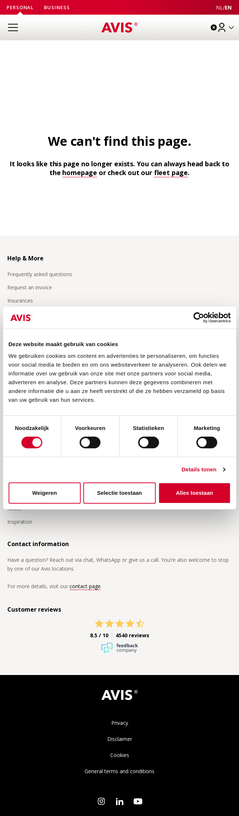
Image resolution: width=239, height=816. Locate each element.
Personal (20, 7)
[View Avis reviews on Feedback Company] (119, 629)
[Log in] (226, 27)
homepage (79, 172)
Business (57, 7)
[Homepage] (119, 27)
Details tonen (199, 469)
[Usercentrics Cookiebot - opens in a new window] (199, 317)
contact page (85, 586)
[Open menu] (13, 27)
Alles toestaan (194, 493)
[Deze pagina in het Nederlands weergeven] (219, 7)
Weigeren (44, 493)
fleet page (171, 172)
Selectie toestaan (119, 493)
